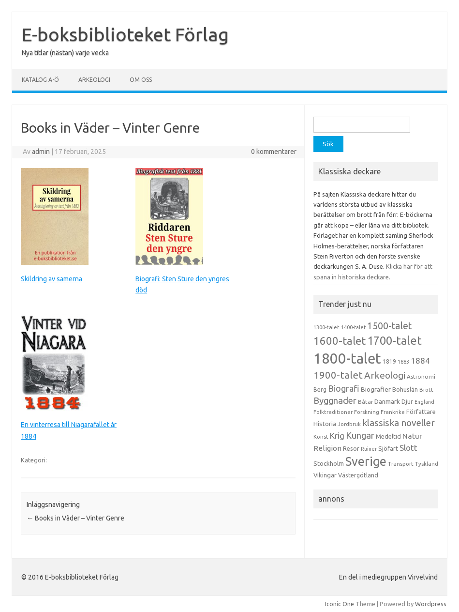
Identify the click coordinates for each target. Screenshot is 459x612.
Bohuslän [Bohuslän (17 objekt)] (405, 389)
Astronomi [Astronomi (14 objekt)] (421, 376)
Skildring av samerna (51, 279)
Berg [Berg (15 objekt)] (319, 389)
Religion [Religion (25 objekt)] (327, 448)
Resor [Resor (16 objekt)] (351, 448)
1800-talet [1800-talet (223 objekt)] (347, 359)
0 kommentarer (273, 151)
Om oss (141, 79)
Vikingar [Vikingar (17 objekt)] (325, 475)
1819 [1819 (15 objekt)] (389, 361)
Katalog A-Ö (40, 79)
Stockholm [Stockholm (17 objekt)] (328, 463)
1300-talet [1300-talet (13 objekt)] (326, 327)
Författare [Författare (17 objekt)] (421, 411)
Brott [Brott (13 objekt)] (426, 390)
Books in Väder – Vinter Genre (75, 518)
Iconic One (339, 603)
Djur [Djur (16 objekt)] (407, 401)
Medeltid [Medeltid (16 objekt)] (388, 436)
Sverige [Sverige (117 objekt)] (365, 461)
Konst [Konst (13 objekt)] (320, 437)
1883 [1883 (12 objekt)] (403, 362)
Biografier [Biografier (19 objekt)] (376, 389)
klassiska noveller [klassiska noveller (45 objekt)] (398, 422)
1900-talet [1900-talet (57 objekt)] (338, 375)
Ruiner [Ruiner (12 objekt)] (369, 449)
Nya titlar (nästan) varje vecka (65, 53)
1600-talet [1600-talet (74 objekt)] (339, 341)
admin (41, 151)
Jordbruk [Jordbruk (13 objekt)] (349, 424)
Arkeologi (94, 79)
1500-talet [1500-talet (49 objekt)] (389, 326)
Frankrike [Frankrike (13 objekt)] (393, 412)
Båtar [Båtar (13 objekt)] (365, 402)
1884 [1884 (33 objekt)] (420, 360)
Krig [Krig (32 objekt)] (337, 435)
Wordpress (430, 603)
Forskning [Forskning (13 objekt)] (366, 412)
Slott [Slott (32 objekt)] (408, 447)
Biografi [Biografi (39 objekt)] (343, 388)
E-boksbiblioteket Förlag (125, 34)
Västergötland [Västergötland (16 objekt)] (358, 475)
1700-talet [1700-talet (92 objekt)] (394, 340)
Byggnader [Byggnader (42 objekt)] (334, 400)
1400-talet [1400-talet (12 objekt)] (353, 327)
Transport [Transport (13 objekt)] (401, 464)
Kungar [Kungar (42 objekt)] (360, 435)
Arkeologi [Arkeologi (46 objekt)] (384, 375)
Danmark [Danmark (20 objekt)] (387, 401)
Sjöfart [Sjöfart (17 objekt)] (388, 448)
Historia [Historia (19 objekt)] (324, 424)
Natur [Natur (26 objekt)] (412, 436)
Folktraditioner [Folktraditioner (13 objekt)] (333, 412)
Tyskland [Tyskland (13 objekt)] (426, 464)
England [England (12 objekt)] (424, 402)
